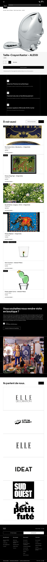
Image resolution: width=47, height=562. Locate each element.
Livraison (36, 547)
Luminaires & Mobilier (26, 546)
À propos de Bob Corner (6, 541)
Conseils (36, 541)
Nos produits (25, 537)
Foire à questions (38, 543)
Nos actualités (37, 540)
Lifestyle (24, 551)
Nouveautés (25, 540)
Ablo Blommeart (16, 544)
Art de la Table (25, 548)
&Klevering (15, 540)
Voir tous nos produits (32, 121)
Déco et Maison (10, 10)
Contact (4, 546)
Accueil (4, 10)
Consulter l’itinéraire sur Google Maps (12, 328)
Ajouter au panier (23, 67)
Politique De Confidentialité (14, 560)
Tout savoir (37, 537)
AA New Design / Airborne (16, 542)
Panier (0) (33, 532)
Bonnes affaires (26, 555)
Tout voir (14, 548)
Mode (24, 553)
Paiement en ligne (38, 545)
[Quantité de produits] (7, 62)
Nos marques (15, 537)
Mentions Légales (6, 560)
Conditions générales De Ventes (25, 560)
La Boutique (5, 542)
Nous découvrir (6, 537)
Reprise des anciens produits (38, 549)
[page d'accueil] (5, 6)
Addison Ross (15, 546)
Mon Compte (13, 532)
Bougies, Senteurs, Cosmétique (26, 544)
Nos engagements (6, 544)
